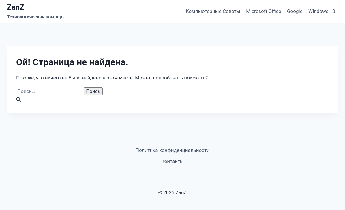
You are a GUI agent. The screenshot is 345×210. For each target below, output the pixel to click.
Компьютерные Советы (213, 11)
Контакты (172, 161)
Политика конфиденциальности (172, 150)
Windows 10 (321, 11)
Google (295, 11)
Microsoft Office (263, 11)
